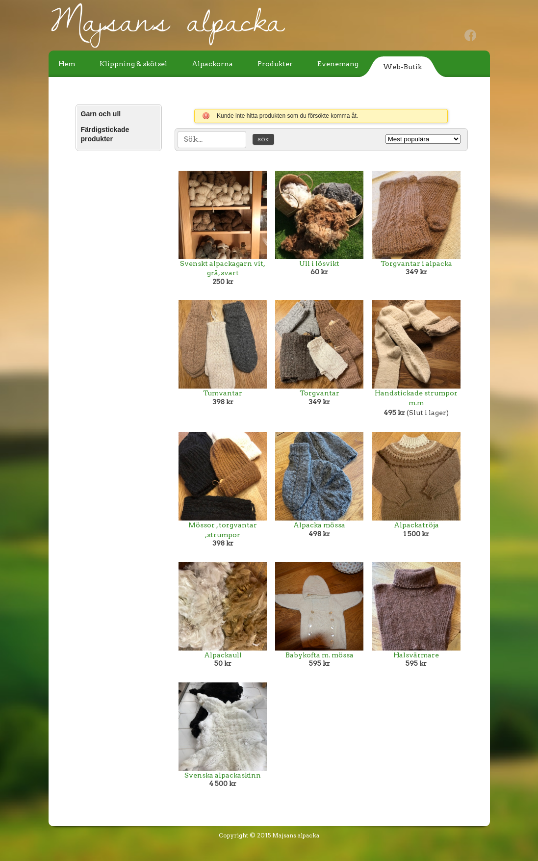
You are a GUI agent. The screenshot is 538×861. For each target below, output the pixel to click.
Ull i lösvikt (319, 263)
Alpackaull (223, 655)
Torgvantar (319, 393)
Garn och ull (101, 114)
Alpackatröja (416, 525)
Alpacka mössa (319, 525)
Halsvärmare (416, 655)
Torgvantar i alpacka (416, 263)
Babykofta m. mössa (319, 655)
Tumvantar (222, 393)
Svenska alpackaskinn (222, 775)
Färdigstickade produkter (105, 134)
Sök (263, 139)
